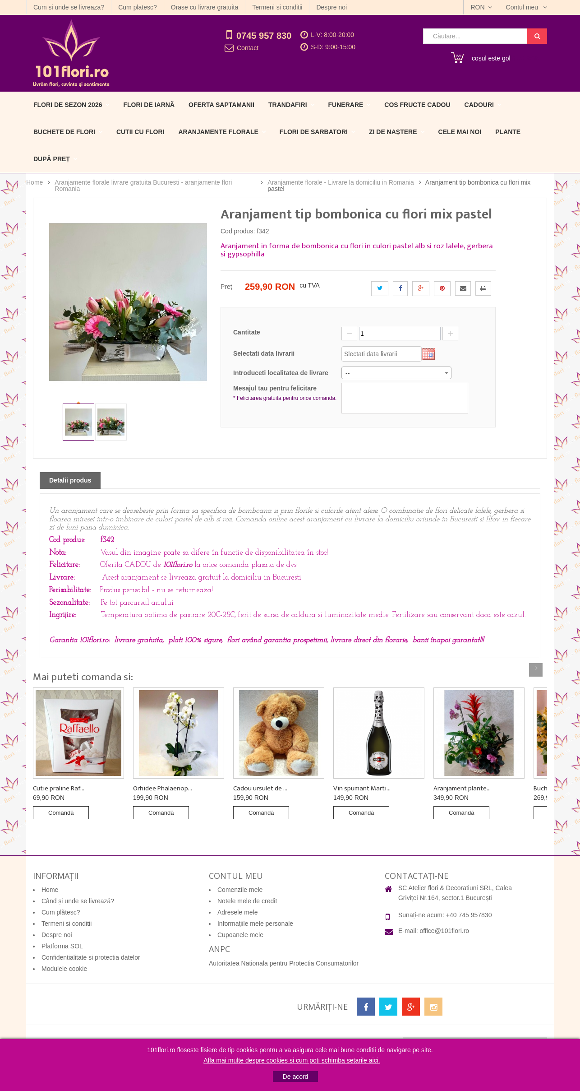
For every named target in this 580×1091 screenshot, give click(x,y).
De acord (295, 1076)
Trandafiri (287, 104)
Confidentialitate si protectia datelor (90, 957)
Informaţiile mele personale (255, 923)
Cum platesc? (137, 7)
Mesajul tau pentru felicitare (286, 394)
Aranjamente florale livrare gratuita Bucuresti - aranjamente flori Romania (143, 185)
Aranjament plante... (462, 788)
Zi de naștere (393, 131)
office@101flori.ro (444, 930)
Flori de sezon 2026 (67, 104)
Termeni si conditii (277, 7)
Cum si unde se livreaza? (68, 7)
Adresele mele (237, 912)
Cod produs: (238, 231)
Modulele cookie (64, 968)
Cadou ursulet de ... (260, 788)
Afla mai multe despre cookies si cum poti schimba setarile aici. (291, 1060)
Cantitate (246, 332)
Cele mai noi (460, 131)
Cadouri (479, 104)
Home (34, 182)
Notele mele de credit (247, 901)
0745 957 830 (263, 36)
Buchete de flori (64, 131)
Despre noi (331, 7)
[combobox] (396, 373)
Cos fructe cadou (417, 104)
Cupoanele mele (240, 934)
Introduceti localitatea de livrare (280, 372)
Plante (507, 131)
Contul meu (523, 7)
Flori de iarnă (149, 104)
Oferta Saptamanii (221, 104)
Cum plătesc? (60, 912)
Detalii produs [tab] (70, 480)
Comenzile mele (239, 889)
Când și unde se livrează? (77, 901)
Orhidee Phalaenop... (162, 788)
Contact (247, 47)
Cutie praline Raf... (58, 788)
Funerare (346, 104)
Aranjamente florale (218, 131)
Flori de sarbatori (314, 131)
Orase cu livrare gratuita (204, 7)
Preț (226, 286)
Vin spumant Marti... (362, 788)
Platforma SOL (62, 946)
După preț (51, 158)
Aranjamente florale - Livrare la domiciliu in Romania (340, 182)
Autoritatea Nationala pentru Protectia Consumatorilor (284, 963)
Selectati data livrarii (264, 353)
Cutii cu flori (140, 131)
